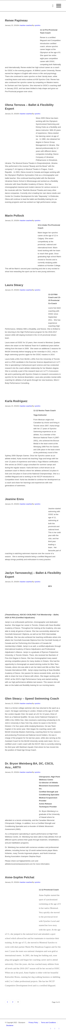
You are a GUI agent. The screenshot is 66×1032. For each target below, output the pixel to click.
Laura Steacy (14, 285)
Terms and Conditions (48, 1022)
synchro (37, 25)
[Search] (51, 5)
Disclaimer (9, 1025)
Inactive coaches (26, 25)
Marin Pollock (14, 215)
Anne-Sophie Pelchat (19, 877)
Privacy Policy (33, 1022)
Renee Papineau (16, 20)
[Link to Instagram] (59, 1028)
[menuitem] (51, 5)
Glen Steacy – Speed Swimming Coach (32, 698)
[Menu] (57, 5)
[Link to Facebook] (51, 1028)
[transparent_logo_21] (27, 5)
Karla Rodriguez (16, 401)
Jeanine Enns (14, 499)
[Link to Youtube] (55, 1028)
